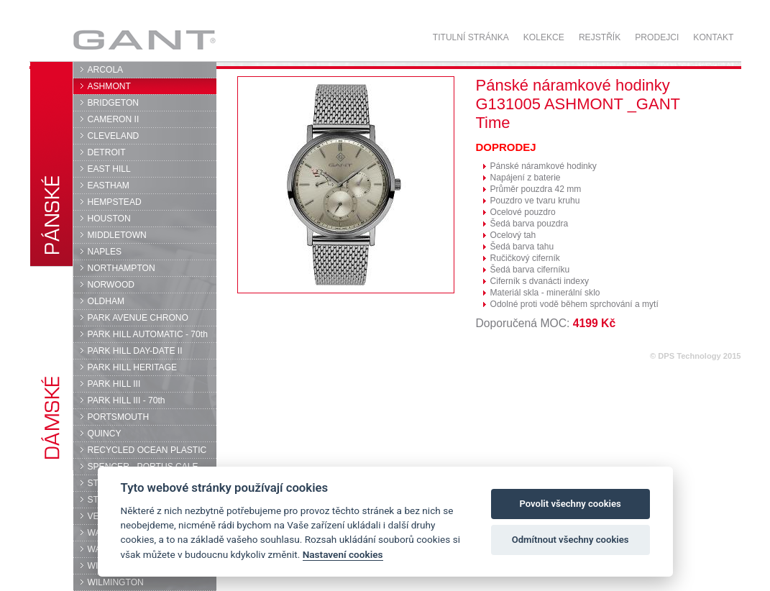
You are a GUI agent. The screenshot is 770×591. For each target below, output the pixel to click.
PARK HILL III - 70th (126, 400)
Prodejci (657, 37)
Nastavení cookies (343, 554)
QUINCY (105, 434)
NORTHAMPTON (121, 268)
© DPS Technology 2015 (695, 356)
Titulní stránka (471, 37)
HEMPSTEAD (115, 202)
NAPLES (105, 252)
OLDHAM (106, 301)
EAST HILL (109, 169)
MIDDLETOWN (117, 235)
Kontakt (713, 37)
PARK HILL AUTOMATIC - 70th (148, 334)
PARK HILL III (114, 384)
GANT (144, 39)
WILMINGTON (116, 582)
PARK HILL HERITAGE (133, 367)
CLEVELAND (113, 136)
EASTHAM (108, 185)
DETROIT (107, 152)
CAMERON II (113, 119)
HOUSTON (109, 219)
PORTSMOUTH (119, 417)
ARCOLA (106, 70)
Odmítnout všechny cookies (570, 539)
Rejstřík (599, 37)
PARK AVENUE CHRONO (138, 318)
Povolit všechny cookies (569, 503)
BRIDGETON (113, 103)
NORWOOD (111, 285)
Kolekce (543, 37)
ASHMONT (109, 86)
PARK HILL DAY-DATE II (135, 351)
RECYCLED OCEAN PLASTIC (147, 450)
